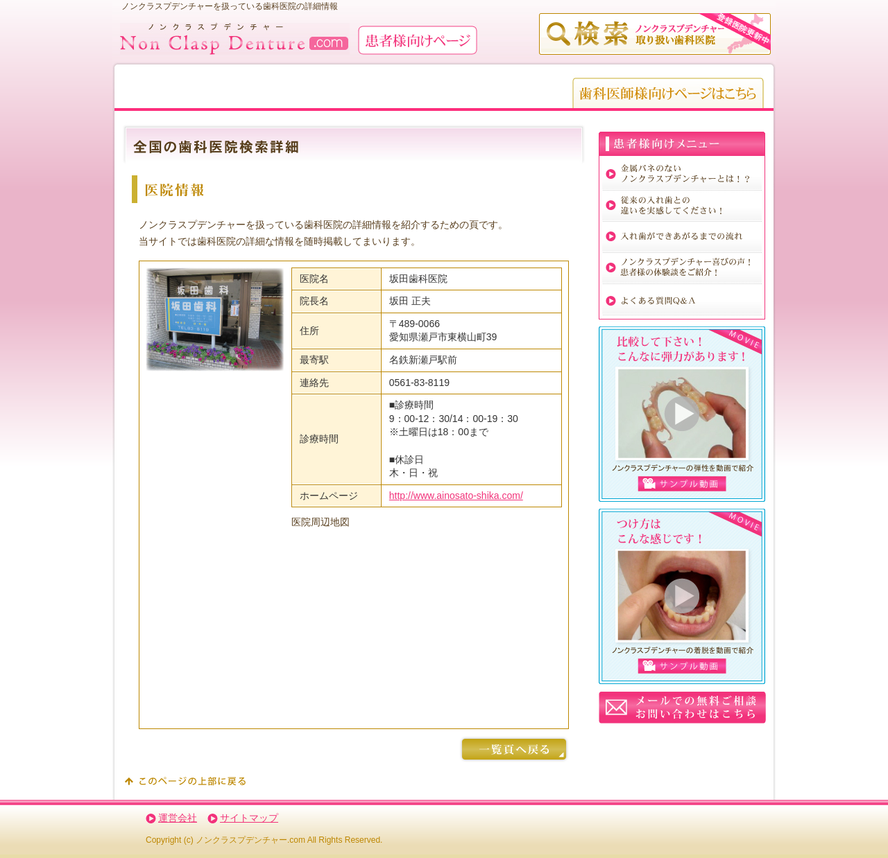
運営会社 (177, 817)
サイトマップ (249, 817)
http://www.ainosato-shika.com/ (456, 495)
